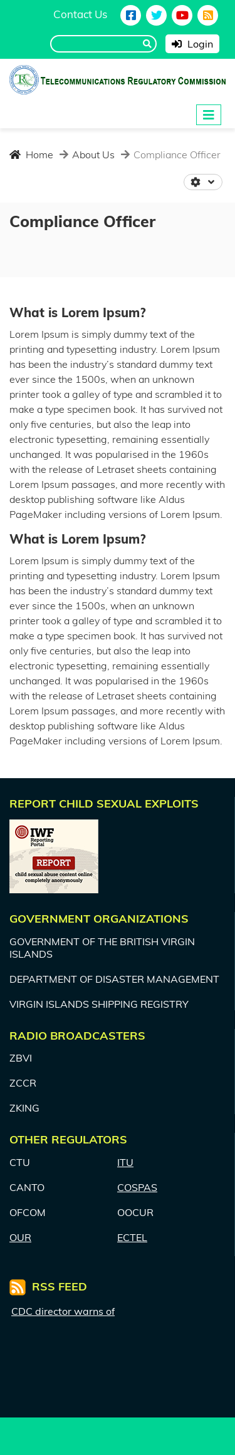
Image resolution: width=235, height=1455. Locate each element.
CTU (19, 1162)
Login (192, 44)
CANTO (26, 1187)
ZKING (24, 1108)
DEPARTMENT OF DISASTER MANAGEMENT (114, 979)
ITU (125, 1162)
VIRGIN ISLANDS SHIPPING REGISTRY (99, 1004)
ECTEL (132, 1237)
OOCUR (135, 1212)
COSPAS (137, 1187)
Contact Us (80, 14)
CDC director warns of (63, 1311)
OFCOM (27, 1212)
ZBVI (20, 1058)
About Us (92, 154)
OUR (20, 1237)
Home (31, 154)
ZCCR (22, 1083)
